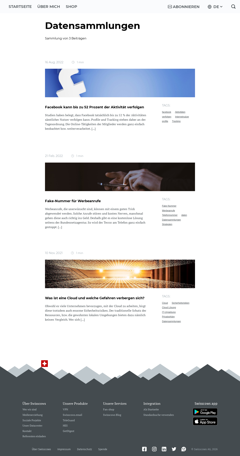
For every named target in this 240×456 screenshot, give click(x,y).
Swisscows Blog (112, 415)
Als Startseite (151, 409)
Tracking (176, 121)
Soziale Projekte (31, 420)
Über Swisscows (41, 449)
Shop (71, 6)
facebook (166, 112)
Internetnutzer (182, 116)
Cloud (165, 303)
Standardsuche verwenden (158, 415)
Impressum (64, 449)
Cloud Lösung (169, 307)
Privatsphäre (168, 316)
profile (165, 121)
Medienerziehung (32, 415)
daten (184, 215)
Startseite (20, 6)
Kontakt (27, 431)
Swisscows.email (72, 415)
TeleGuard (69, 420)
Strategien (167, 224)
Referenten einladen (34, 436)
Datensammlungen (171, 220)
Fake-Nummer (169, 206)
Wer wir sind (29, 409)
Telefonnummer (170, 215)
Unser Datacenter (32, 425)
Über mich (48, 6)
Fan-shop (108, 409)
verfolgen (166, 116)
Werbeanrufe (168, 210)
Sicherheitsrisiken (180, 303)
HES (65, 425)
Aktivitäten (180, 112)
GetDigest (68, 431)
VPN (65, 409)
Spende (102, 449)
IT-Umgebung (169, 312)
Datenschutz (84, 449)
